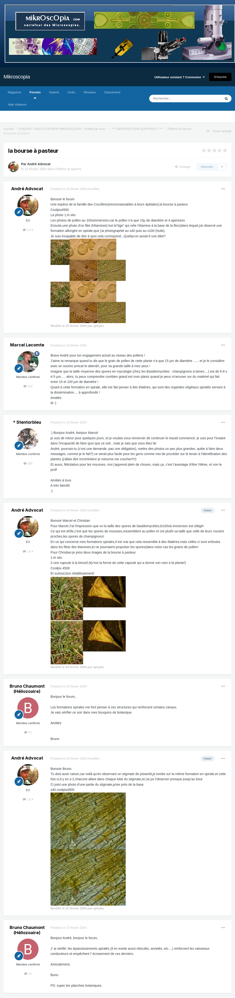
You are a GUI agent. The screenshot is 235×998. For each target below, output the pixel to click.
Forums (35, 94)
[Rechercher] (175, 98)
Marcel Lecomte (27, 344)
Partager (183, 166)
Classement (112, 92)
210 (28, 386)
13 (27, 732)
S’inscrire (220, 77)
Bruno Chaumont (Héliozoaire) (27, 689)
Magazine (14, 92)
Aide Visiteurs (17, 104)
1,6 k (28, 230)
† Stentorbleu (27, 422)
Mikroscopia (17, 77)
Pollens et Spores (68, 169)
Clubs (71, 92)
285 (28, 463)
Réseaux (90, 92)
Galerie (54, 92)
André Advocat (39, 164)
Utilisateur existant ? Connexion (179, 77)
